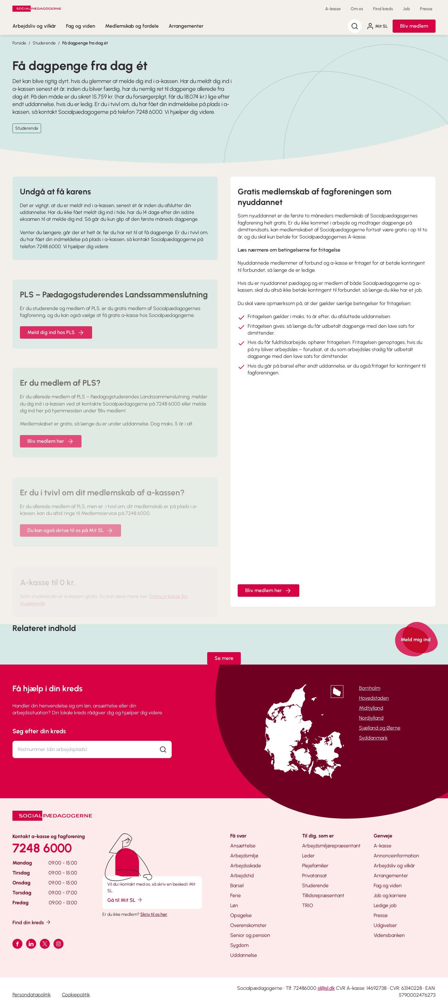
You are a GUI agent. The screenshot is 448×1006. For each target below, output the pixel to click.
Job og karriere (390, 895)
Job (406, 9)
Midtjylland (371, 708)
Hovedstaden (374, 698)
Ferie (235, 895)
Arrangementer (186, 26)
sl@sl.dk (326, 988)
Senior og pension (250, 935)
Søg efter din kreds (39, 731)
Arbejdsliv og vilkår (34, 26)
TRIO (307, 905)
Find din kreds (31, 922)
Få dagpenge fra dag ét (85, 43)
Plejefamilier (315, 866)
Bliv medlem (414, 26)
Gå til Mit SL (125, 900)
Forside (19, 43)
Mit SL (377, 26)
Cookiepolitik (76, 995)
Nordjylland (371, 718)
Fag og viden (80, 26)
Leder (308, 856)
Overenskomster (248, 925)
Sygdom (239, 945)
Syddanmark (373, 738)
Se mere (224, 658)
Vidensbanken (389, 935)
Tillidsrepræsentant (323, 895)
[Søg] (355, 26)
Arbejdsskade (245, 866)
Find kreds (383, 9)
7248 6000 (42, 848)
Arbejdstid (242, 876)
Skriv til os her (153, 914)
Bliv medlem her (268, 590)
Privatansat (314, 876)
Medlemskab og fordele (132, 26)
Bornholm (369, 688)
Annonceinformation (396, 856)
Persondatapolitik (31, 995)
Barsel (237, 885)
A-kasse (333, 9)
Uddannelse (243, 955)
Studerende (44, 43)
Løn (234, 905)
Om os (357, 9)
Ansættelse (242, 846)
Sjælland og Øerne (379, 728)
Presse (426, 9)
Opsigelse (241, 915)
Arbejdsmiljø (244, 856)
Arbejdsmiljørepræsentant (331, 846)
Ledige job (385, 905)
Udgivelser (385, 925)
